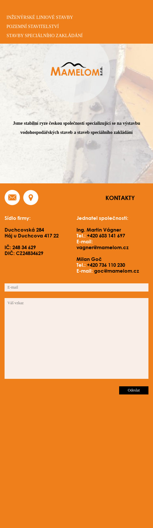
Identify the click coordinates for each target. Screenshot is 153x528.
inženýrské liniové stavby (40, 17)
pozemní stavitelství (33, 26)
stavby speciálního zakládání (45, 35)
